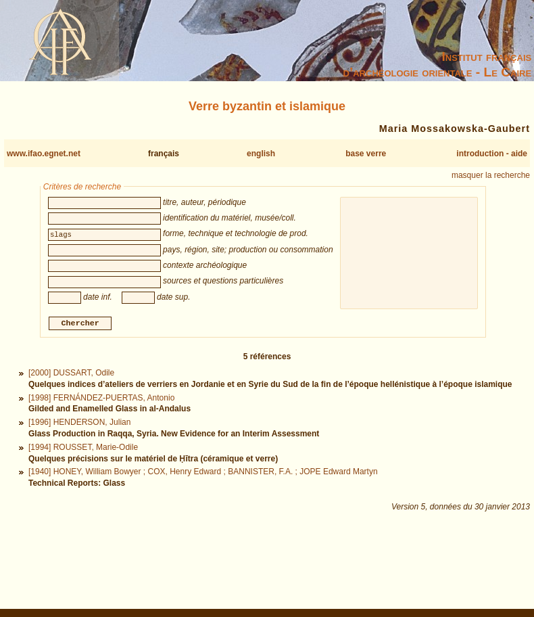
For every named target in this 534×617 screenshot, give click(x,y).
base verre (365, 153)
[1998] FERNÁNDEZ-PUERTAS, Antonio (101, 399)
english (261, 153)
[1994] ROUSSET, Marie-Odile (83, 448)
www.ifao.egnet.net (43, 153)
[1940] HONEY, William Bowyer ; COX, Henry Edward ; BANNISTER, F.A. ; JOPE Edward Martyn (203, 473)
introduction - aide (491, 153)
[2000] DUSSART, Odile (71, 375)
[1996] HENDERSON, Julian (79, 424)
